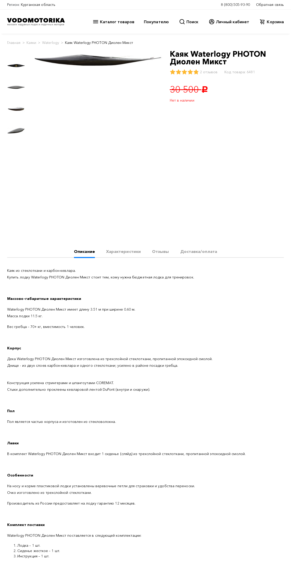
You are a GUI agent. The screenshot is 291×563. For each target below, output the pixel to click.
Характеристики (123, 251)
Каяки (31, 42)
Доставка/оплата (198, 251)
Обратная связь (270, 4)
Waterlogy (50, 42)
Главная (14, 42)
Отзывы (160, 251)
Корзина (275, 21)
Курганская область (38, 4)
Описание (84, 251)
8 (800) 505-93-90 (235, 4)
